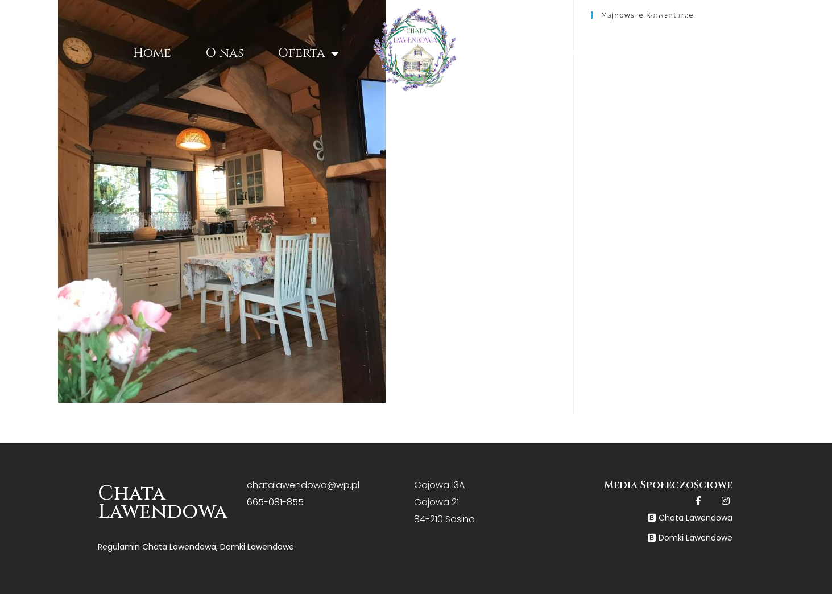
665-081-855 (275, 502)
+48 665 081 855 (729, 17)
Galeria (599, 52)
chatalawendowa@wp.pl (303, 485)
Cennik (514, 52)
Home (152, 53)
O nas (224, 53)
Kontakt (689, 52)
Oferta (308, 53)
